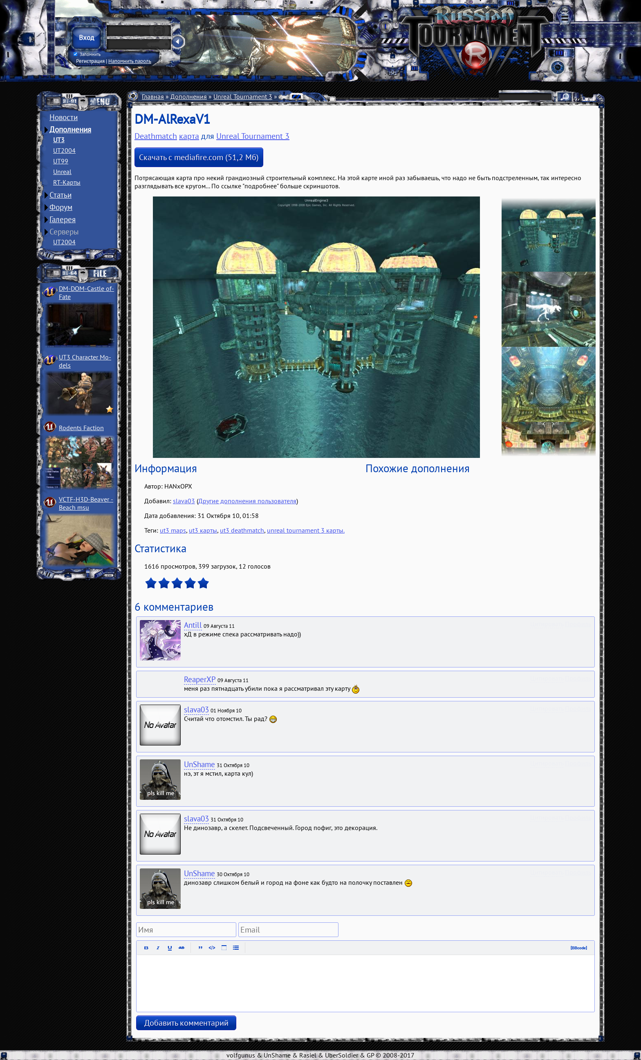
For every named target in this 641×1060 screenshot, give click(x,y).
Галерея (62, 219)
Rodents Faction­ (81, 428)
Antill (193, 625)
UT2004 (64, 150)
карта (189, 136)
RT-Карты (67, 182)
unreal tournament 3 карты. (306, 530)
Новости (63, 117)
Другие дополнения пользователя (247, 501)
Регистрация (90, 61)
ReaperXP (200, 679)
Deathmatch (320, 96)
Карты (288, 96)
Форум (60, 207)
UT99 (60, 161)
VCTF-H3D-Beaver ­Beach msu (86, 503)
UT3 (59, 140)
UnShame (199, 764)
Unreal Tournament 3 (242, 96)
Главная (153, 96)
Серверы (64, 232)
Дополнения (70, 129)
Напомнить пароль (129, 61)
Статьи (60, 195)
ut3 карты (203, 530)
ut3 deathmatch (242, 530)
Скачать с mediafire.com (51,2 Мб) (199, 157)
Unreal (62, 171)
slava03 (184, 501)
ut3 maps (173, 530)
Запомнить (87, 54)
